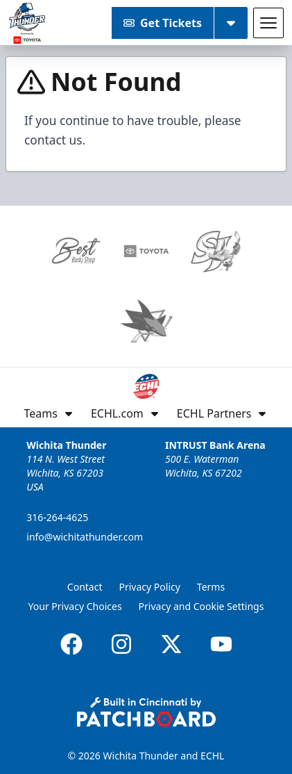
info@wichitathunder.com (84, 536)
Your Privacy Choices (75, 606)
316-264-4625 (57, 517)
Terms (211, 586)
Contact (85, 586)
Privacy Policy (149, 586)
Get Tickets (162, 23)
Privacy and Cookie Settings (201, 606)
